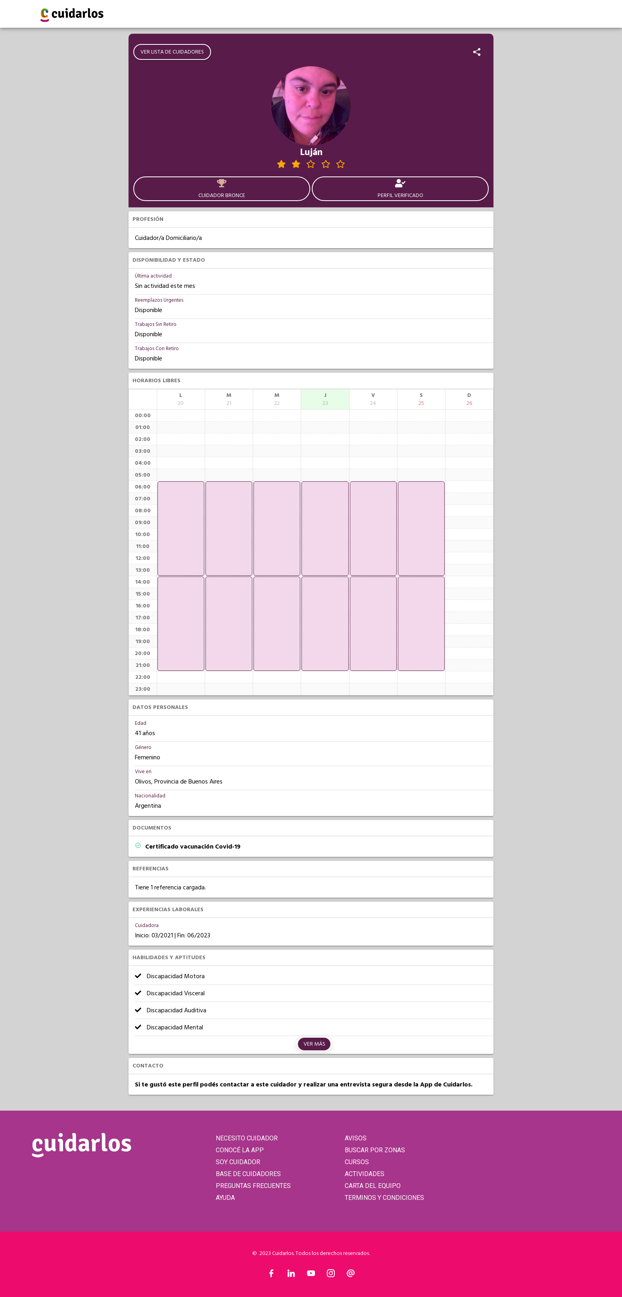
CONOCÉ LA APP (240, 1150)
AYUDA (225, 1197)
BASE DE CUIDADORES (248, 1174)
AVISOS (356, 1138)
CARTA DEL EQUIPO (373, 1186)
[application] (180, 528)
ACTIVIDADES (364, 1174)
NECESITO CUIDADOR (247, 1138)
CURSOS (357, 1162)
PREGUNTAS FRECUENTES (253, 1186)
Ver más (314, 1044)
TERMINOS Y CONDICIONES (384, 1197)
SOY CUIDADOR (238, 1162)
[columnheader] (181, 399)
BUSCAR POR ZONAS (375, 1150)
